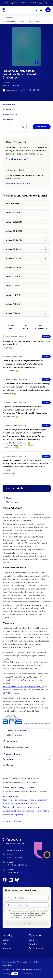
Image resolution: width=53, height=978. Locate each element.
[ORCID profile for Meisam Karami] (17, 417)
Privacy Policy (29, 917)
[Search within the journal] (15, 127)
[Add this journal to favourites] (38, 90)
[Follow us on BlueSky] (17, 880)
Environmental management (16, 811)
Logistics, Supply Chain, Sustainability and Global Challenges (26, 21)
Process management (13, 814)
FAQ (5, 944)
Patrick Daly (7, 474)
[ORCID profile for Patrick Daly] (13, 474)
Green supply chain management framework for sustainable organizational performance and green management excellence (23, 363)
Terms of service (9, 962)
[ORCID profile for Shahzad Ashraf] (17, 371)
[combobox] (27, 897)
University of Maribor (11, 85)
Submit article (42, 127)
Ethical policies (34, 962)
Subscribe (26, 923)
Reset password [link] (36, 948)
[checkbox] (6, 911)
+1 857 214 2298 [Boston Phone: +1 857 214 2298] (14, 857)
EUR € (14, 974)
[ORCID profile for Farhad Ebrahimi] (17, 447)
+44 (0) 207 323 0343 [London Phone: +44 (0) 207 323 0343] (17, 865)
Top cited (25, 327)
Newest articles (10, 327)
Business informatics (38, 811)
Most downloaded (41, 327)
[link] (15, 841)
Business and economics (14, 800)
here (40, 3)
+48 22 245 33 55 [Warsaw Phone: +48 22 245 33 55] (15, 872)
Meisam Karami (9, 417)
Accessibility (7, 965)
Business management (36, 800)
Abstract (46, 337)
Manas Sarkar (8, 394)
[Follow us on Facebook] (5, 880)
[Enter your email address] (27, 905)
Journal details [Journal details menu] (9, 104)
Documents (9, 119)
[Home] (4, 10)
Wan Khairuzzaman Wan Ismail (15, 445)
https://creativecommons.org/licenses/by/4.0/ (23, 686)
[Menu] (48, 10)
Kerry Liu (6, 348)
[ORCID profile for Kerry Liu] (11, 348)
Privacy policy (22, 962)
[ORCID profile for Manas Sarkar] (15, 394)
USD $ (22, 974)
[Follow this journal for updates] (34, 90)
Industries (34, 803)
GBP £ (29, 974)
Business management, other (16, 803)
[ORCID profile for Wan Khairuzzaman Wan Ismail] (29, 445)
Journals (9, 18)
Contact (6, 940)
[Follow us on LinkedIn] (11, 880)
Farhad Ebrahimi (9, 447)
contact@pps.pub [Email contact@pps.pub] (15, 850)
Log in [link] (31, 940)
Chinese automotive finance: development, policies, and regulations (26, 342)
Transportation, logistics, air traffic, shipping (22, 807)
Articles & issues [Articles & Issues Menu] (10, 114)
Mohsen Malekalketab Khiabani (15, 443)
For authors (9, 109)
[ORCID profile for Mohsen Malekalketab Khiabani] (29, 443)
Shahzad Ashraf (9, 371)
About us (7, 948)
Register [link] (33, 944)
